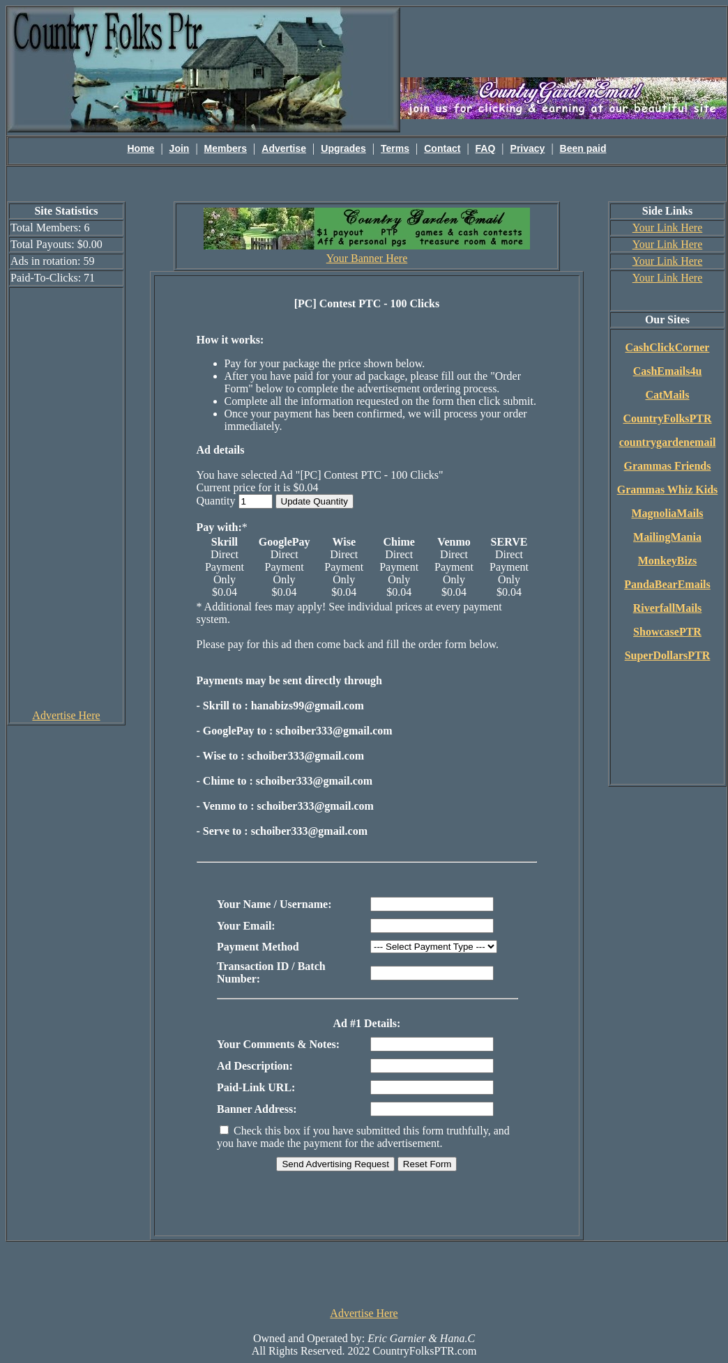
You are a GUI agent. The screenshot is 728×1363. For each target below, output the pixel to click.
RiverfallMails (667, 608)
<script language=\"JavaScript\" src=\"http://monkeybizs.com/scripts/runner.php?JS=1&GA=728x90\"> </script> (364, 1273)
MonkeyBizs (667, 561)
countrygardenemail (667, 442)
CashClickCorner (667, 347)
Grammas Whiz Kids (667, 489)
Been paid (583, 148)
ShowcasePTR (667, 632)
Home (141, 148)
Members (225, 148)
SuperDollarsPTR (668, 655)
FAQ (486, 148)
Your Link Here (667, 227)
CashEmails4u (667, 371)
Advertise (283, 148)
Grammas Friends (667, 466)
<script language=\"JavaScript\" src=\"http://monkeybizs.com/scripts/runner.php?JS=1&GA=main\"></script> (563, 41)
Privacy (527, 148)
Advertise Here (66, 715)
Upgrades (343, 148)
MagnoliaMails (667, 513)
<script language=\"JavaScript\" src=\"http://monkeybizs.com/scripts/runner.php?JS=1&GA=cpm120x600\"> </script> (66, 497)
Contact (442, 148)
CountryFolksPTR (667, 418)
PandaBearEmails (667, 584)
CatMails (667, 395)
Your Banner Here (367, 258)
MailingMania (667, 537)
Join (179, 148)
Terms (395, 148)
